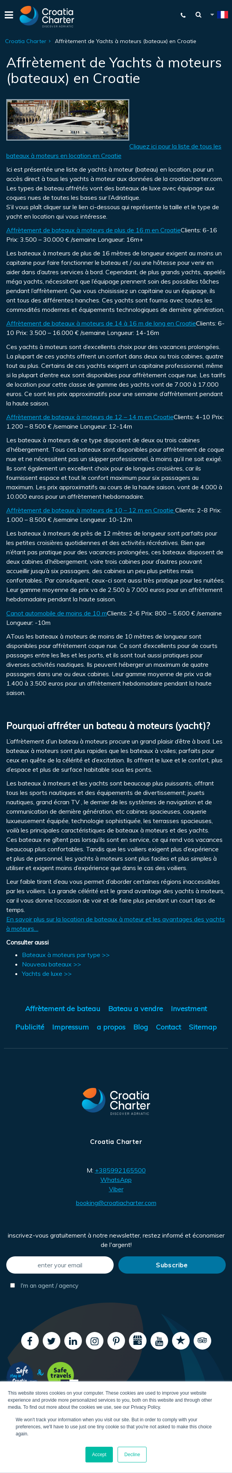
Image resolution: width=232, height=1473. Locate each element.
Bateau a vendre (135, 1008)
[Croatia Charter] (47, 16)
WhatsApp (116, 1179)
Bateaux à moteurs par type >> (66, 955)
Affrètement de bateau (62, 1008)
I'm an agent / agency (44, 1285)
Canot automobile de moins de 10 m (56, 613)
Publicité (29, 1026)
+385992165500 (120, 1170)
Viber (116, 1189)
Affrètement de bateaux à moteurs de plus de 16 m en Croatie (93, 230)
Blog (140, 1026)
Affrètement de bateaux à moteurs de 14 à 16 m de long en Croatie (101, 323)
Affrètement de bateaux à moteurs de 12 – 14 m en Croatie (90, 417)
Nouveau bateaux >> (51, 964)
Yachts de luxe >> (47, 973)
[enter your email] (60, 1265)
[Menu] (8, 16)
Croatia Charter (25, 41)
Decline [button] (132, 1454)
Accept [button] (99, 1454)
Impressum (70, 1026)
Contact (168, 1026)
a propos (111, 1026)
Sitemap (203, 1026)
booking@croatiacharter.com (116, 1203)
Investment (189, 1008)
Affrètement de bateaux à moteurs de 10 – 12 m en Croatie (90, 510)
